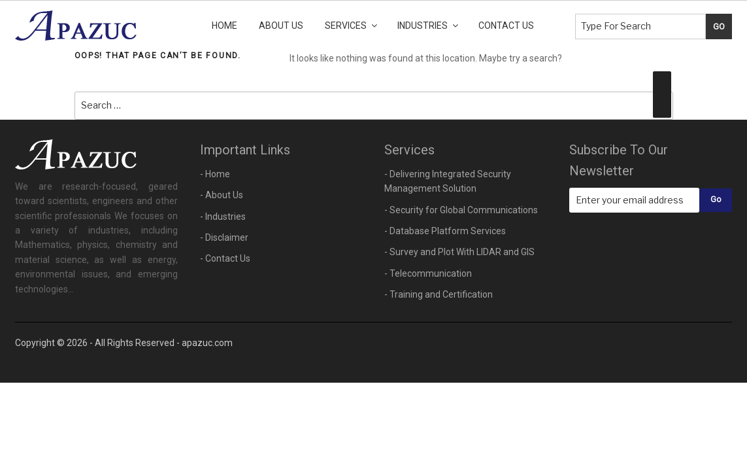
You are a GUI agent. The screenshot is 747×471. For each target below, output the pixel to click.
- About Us (221, 195)
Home (224, 25)
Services (352, 25)
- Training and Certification (438, 294)
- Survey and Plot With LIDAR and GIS (459, 252)
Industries (428, 25)
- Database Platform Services (445, 231)
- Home (215, 174)
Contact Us (506, 25)
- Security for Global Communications (461, 210)
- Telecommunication (428, 273)
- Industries (223, 216)
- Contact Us (225, 258)
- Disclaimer (224, 237)
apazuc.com (207, 343)
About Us (281, 25)
